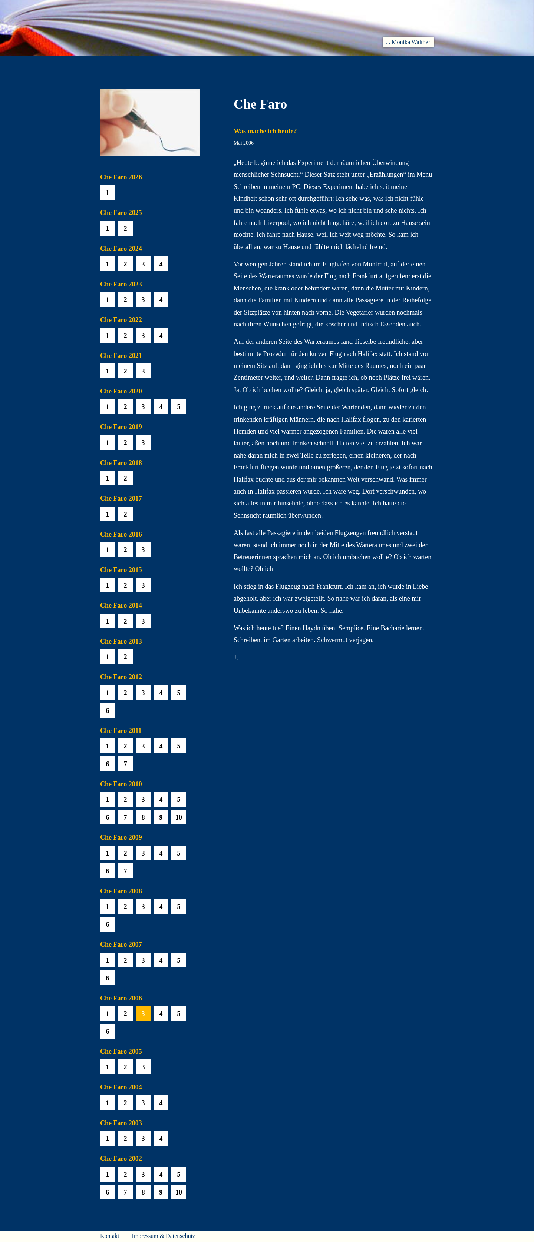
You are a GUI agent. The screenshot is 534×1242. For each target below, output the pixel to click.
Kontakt (109, 1236)
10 (178, 817)
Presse (425, 64)
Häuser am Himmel (371, 64)
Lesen (205, 64)
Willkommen (118, 64)
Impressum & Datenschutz (163, 1236)
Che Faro (278, 64)
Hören (239, 64)
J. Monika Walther (408, 42)
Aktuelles (167, 64)
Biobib (317, 64)
